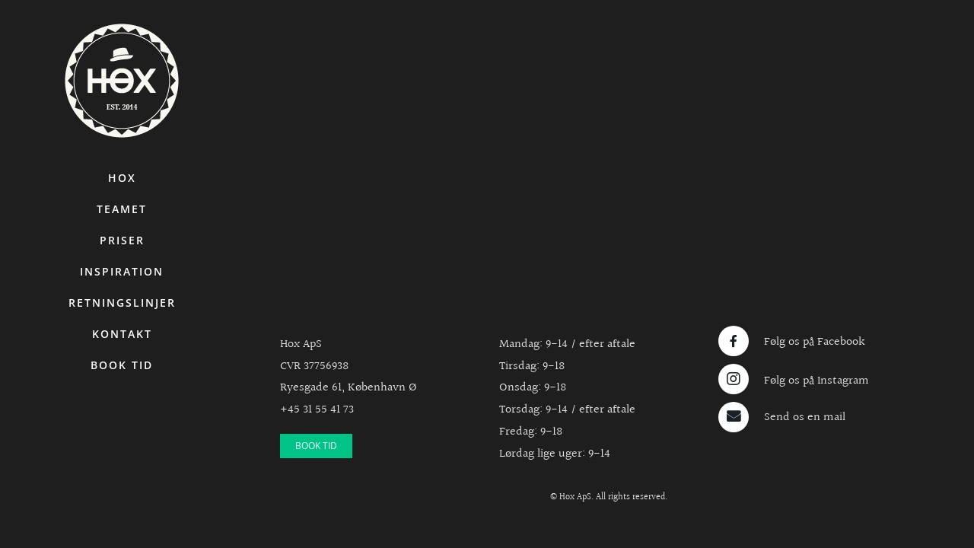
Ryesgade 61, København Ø (348, 387)
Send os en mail (804, 417)
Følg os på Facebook (814, 342)
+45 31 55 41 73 (317, 409)
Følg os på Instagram (816, 380)
